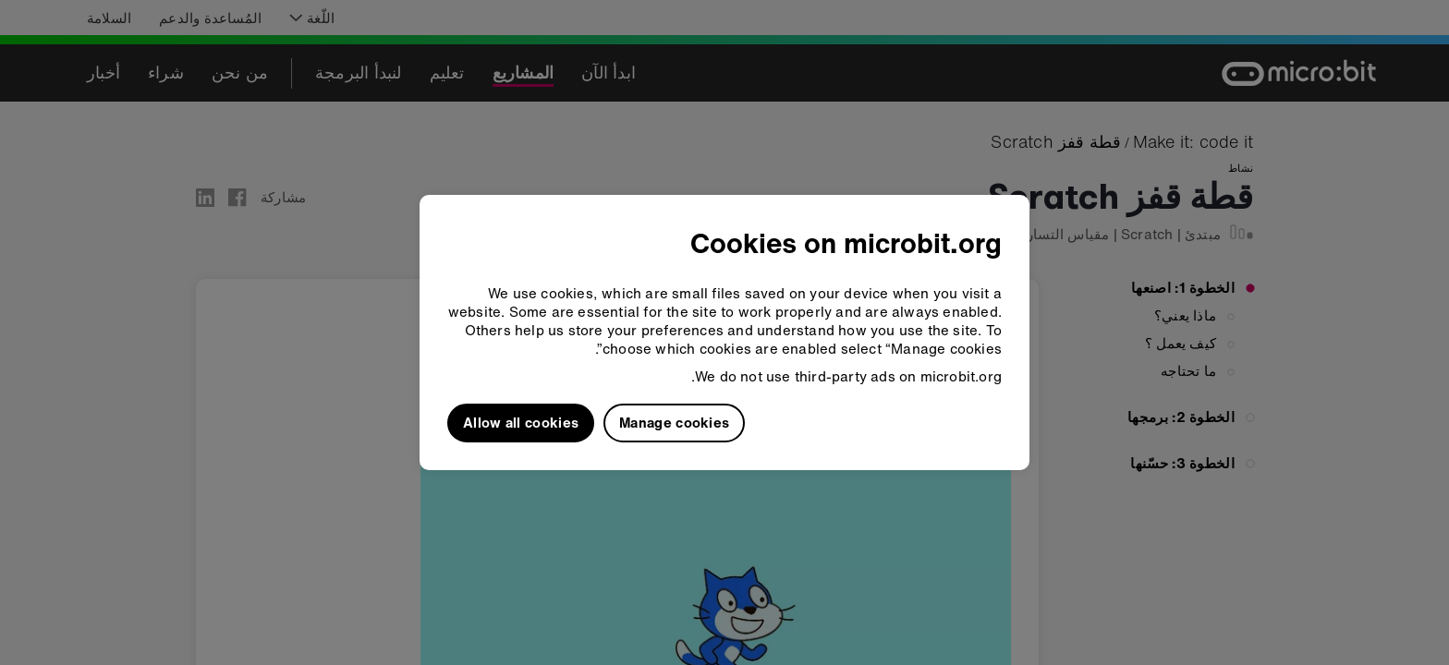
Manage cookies (674, 422)
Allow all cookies (520, 422)
